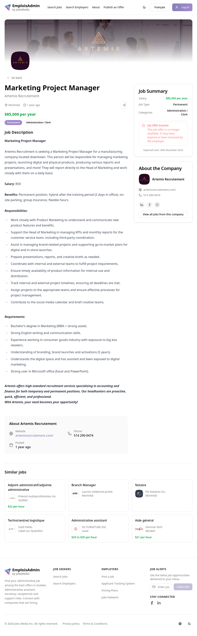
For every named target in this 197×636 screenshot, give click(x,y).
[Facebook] (149, 205)
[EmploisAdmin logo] (22, 7)
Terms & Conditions (95, 623)
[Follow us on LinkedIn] (159, 603)
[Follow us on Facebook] (152, 603)
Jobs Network (110, 597)
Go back (14, 78)
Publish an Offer (114, 7)
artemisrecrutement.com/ (34, 435)
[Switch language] (180, 624)
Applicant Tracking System (118, 583)
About (96, 7)
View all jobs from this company (163, 214)
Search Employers (77, 7)
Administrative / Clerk (38, 122)
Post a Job (108, 576)
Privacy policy (71, 623)
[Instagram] (157, 205)
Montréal (14, 105)
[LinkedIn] (142, 205)
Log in (182, 7)
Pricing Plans (110, 590)
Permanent (13, 122)
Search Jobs (55, 7)
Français (159, 7)
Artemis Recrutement (22, 96)
